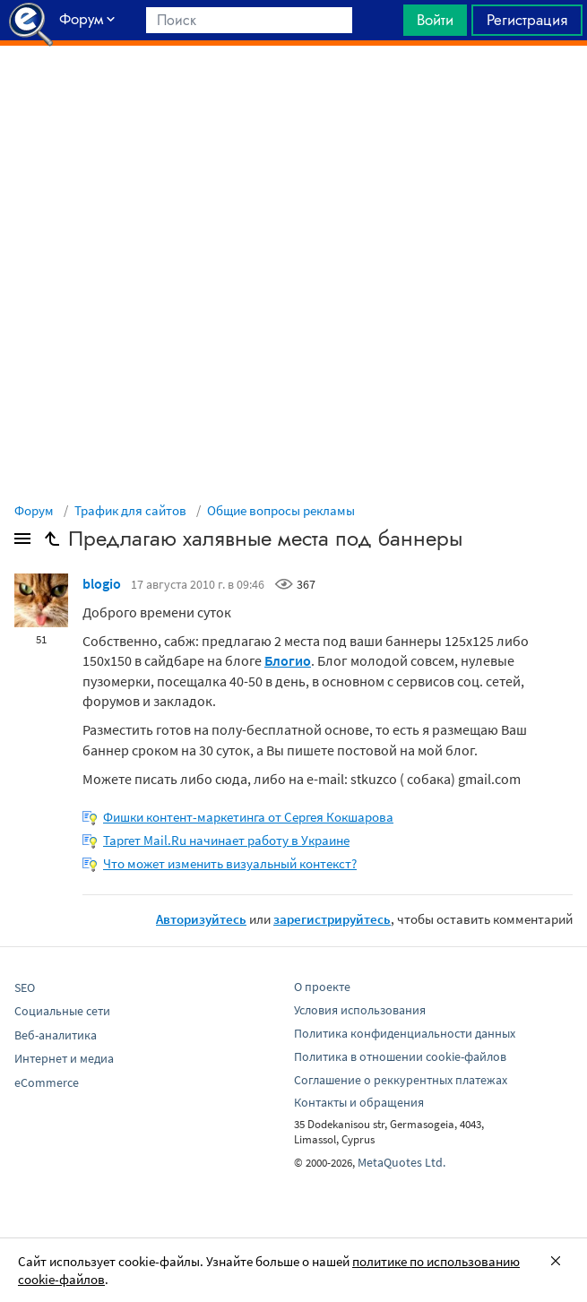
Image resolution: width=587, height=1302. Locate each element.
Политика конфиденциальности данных (404, 1033)
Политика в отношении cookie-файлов (400, 1056)
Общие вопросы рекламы (281, 510)
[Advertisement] (293, 90)
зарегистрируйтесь (332, 918)
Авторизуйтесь (201, 918)
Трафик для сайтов (130, 510)
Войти (435, 19)
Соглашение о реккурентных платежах (400, 1080)
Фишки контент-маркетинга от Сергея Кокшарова (248, 816)
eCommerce (46, 1082)
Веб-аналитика (55, 1035)
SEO (24, 987)
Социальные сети (62, 1011)
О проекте (322, 987)
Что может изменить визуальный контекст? (230, 863)
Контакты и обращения (359, 1102)
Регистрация (527, 19)
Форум (34, 510)
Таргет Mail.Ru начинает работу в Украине (226, 840)
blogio (101, 583)
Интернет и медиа (64, 1058)
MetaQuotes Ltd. (401, 1162)
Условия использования (360, 1010)
